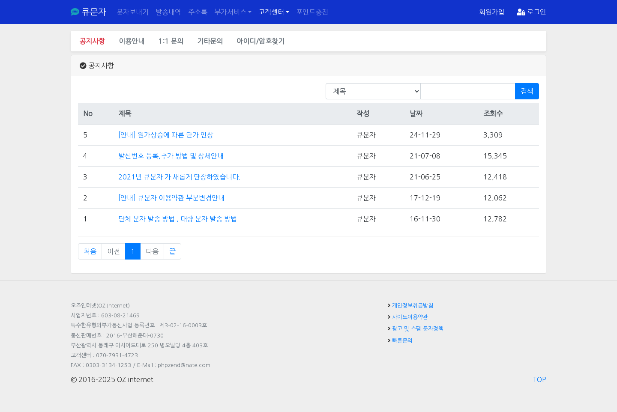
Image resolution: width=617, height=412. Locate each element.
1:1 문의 (170, 41)
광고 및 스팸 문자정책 (417, 328)
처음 (90, 251)
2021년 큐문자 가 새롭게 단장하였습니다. (179, 176)
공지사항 (92, 41)
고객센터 (271, 12)
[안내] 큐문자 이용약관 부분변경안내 (171, 197)
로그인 (531, 12)
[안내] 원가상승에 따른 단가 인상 (165, 134)
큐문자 (88, 12)
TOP (539, 379)
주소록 (197, 12)
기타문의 (210, 41)
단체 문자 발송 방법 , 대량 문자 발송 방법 (177, 218)
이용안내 (131, 41)
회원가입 (492, 12)
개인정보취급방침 (412, 305)
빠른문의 (402, 340)
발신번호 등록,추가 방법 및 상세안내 (171, 155)
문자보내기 (133, 12)
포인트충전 (312, 12)
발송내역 (168, 12)
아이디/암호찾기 (261, 41)
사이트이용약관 (410, 317)
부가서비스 (230, 12)
